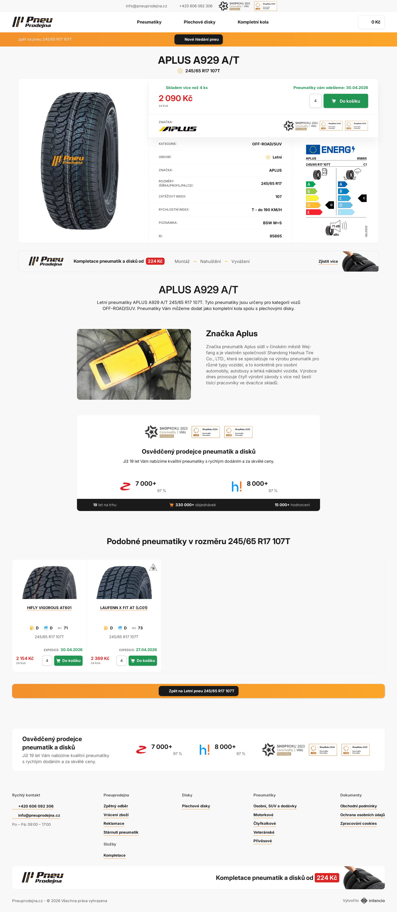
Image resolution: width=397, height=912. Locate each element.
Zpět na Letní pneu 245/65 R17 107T (199, 690)
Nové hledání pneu (198, 39)
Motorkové (263, 814)
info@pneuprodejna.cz (146, 6)
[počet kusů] (315, 101)
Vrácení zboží (116, 814)
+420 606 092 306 (36, 805)
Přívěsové (262, 840)
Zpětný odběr (115, 805)
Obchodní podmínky (358, 805)
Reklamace (113, 822)
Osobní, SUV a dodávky (275, 805)
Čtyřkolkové (264, 822)
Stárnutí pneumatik (121, 831)
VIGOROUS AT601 (49, 607)
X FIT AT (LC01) (124, 607)
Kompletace (114, 854)
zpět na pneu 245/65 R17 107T (42, 39)
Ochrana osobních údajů (362, 814)
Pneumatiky (148, 22)
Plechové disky (199, 22)
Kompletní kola (253, 22)
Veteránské (264, 831)
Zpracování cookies (358, 822)
